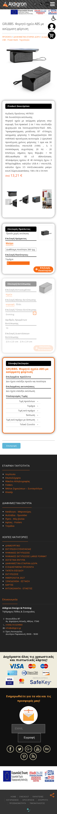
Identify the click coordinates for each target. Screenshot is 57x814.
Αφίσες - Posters (13, 522)
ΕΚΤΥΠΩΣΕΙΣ (11, 574)
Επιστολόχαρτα (13, 477)
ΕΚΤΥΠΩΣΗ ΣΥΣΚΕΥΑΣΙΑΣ (18, 549)
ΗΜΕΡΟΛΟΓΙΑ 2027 (15, 577)
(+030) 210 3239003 (14, 624)
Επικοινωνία (9, 599)
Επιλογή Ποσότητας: (16, 254)
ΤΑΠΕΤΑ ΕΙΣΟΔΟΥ (14, 570)
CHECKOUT (24, 796)
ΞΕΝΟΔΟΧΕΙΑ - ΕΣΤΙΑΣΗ (17, 581)
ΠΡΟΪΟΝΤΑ (7, 37)
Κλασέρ (9, 492)
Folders (9, 484)
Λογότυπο (10, 474)
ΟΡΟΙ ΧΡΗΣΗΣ (28, 800)
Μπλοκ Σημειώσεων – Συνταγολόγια (23, 488)
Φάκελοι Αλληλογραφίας (17, 481)
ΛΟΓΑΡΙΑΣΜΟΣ (12, 800)
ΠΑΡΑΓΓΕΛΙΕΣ (38, 796)
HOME (13, 796)
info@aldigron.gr (13, 628)
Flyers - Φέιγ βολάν (15, 518)
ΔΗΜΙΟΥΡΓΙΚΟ (12, 545)
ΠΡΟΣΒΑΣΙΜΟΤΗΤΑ (17, 803)
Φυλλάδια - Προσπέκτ (16, 515)
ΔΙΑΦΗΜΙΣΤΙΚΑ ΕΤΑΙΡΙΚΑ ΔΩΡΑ (26, 37)
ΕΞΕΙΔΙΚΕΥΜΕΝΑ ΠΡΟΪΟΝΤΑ (19, 567)
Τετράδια (9, 525)
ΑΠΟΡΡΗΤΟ (43, 800)
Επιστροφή (11, 445)
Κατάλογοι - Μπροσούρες (18, 511)
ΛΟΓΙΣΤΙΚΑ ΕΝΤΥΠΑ (15, 559)
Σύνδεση (51, 26)
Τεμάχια (9, 259)
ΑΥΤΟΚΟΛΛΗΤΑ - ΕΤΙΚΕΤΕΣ (18, 588)
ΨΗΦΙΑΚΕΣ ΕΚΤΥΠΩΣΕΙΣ (17, 552)
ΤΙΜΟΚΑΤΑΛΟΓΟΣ (37, 803)
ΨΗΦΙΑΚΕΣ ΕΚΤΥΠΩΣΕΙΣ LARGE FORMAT (26, 556)
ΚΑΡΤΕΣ (9, 584)
